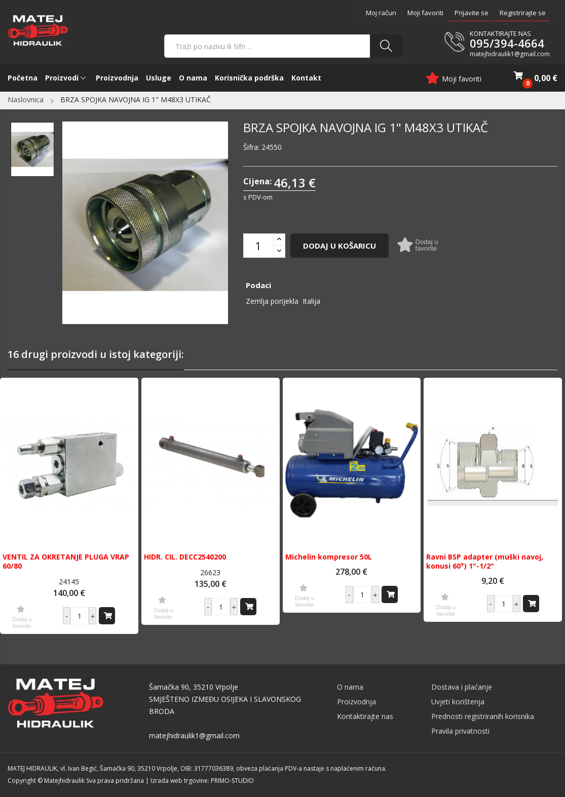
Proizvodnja (356, 701)
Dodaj (108, 615)
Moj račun (381, 12)
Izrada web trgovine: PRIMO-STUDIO (202, 780)
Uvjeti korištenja (457, 701)
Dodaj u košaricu (339, 246)
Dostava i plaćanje (461, 687)
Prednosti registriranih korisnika (482, 716)
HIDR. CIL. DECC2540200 (185, 557)
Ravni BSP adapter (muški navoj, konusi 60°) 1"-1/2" (484, 561)
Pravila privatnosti (460, 731)
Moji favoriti (425, 12)
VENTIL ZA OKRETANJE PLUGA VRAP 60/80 (66, 561)
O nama (350, 687)
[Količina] (258, 245)
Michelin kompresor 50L (328, 557)
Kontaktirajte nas (365, 716)
